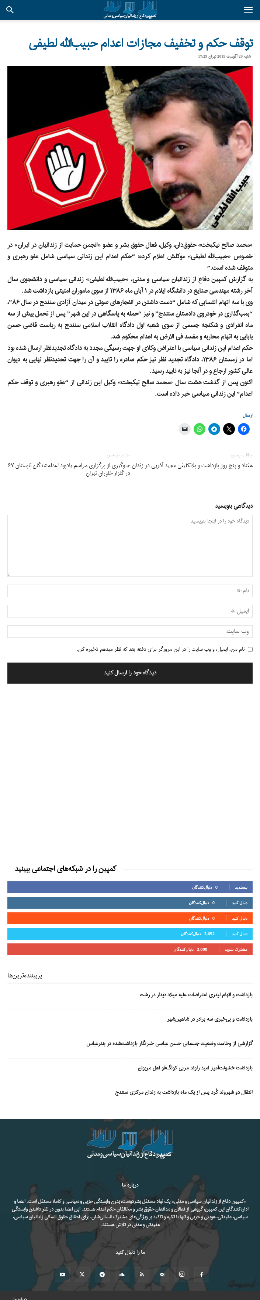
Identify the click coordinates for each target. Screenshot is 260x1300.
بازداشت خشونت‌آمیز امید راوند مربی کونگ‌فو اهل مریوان (195, 1068)
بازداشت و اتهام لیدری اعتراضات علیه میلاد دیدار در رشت (196, 995)
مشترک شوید (236, 949)
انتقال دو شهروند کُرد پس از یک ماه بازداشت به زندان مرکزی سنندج (184, 1092)
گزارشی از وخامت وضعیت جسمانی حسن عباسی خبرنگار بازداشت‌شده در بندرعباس (169, 1043)
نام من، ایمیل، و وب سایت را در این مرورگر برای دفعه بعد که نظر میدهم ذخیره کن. (161, 649)
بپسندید (241, 887)
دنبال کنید (239, 902)
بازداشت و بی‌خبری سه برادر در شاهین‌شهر (210, 1019)
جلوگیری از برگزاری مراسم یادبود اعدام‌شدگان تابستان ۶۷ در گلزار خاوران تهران (69, 469)
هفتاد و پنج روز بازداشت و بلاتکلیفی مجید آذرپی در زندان (192, 466)
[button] (248, 10)
